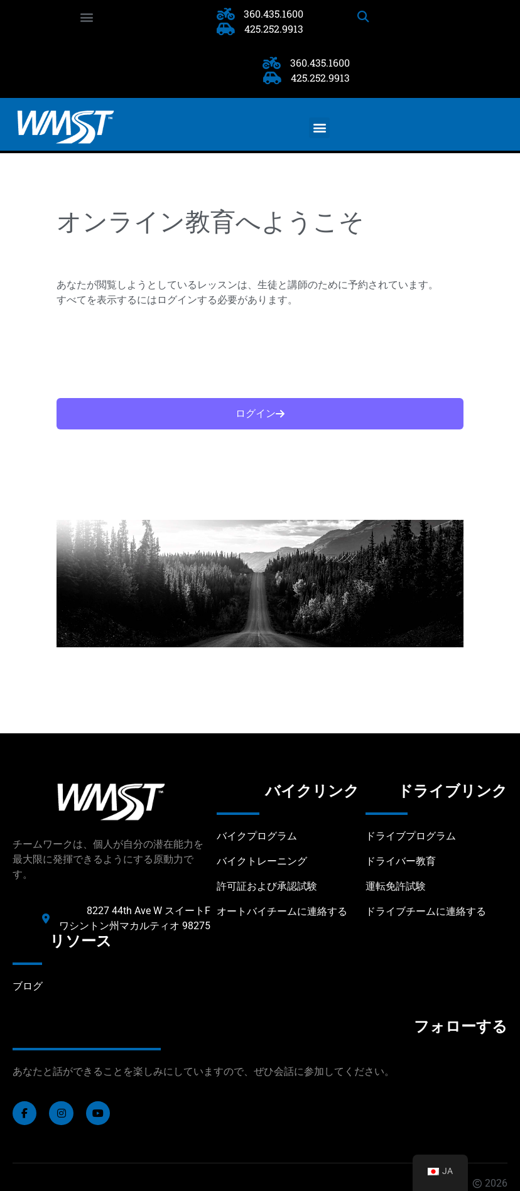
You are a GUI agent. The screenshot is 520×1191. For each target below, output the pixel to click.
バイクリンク (312, 791)
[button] (86, 16)
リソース (81, 941)
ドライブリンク (452, 791)
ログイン (260, 413)
